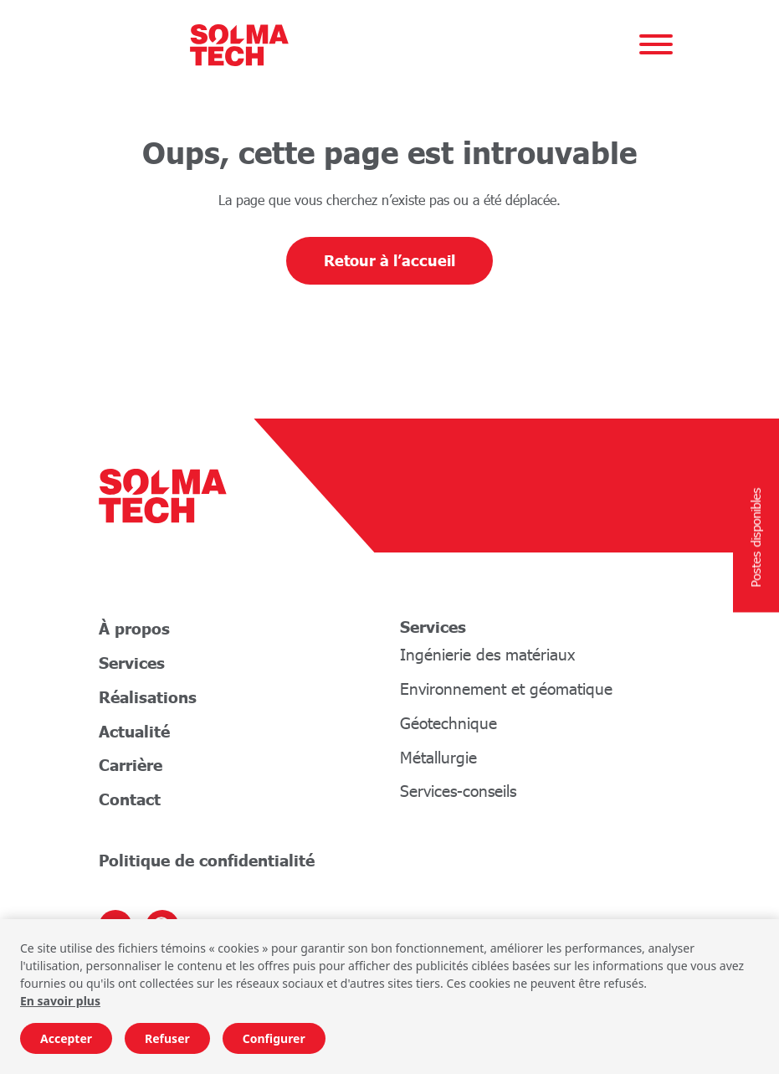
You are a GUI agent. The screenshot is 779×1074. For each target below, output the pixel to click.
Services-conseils (458, 790)
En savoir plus (60, 1001)
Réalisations (148, 697)
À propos (134, 628)
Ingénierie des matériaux (487, 654)
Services (132, 662)
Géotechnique (448, 722)
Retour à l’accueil (389, 260)
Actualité (134, 731)
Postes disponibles (755, 537)
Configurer (274, 1038)
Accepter (66, 1038)
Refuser (167, 1038)
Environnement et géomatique (506, 688)
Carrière (130, 764)
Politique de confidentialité (207, 860)
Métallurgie (438, 757)
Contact (130, 799)
